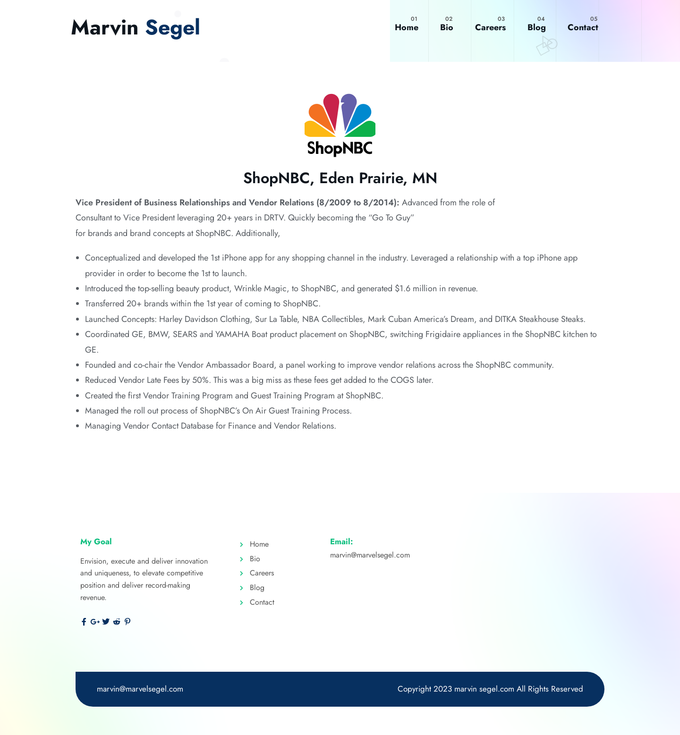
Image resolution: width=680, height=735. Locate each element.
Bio (446, 27)
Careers (490, 27)
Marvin (137, 27)
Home (406, 27)
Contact (583, 27)
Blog (536, 27)
